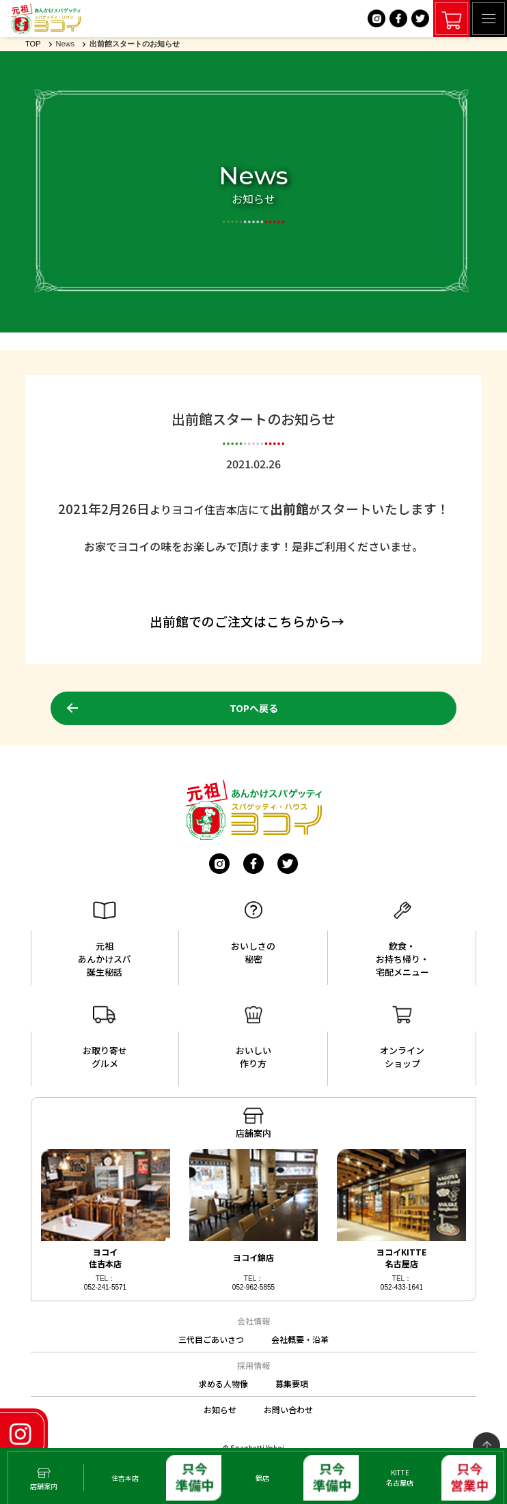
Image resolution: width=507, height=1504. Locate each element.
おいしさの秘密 (253, 933)
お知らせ (220, 1409)
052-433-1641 (402, 1287)
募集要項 (291, 1383)
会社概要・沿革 (300, 1339)
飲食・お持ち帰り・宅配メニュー (402, 939)
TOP (32, 44)
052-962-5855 (253, 1287)
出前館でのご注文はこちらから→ (247, 621)
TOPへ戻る (254, 708)
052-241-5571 (105, 1287)
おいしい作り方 (253, 1038)
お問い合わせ (288, 1409)
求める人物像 (223, 1383)
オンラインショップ (402, 1038)
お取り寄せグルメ (105, 1038)
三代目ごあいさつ (211, 1339)
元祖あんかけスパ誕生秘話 (104, 939)
